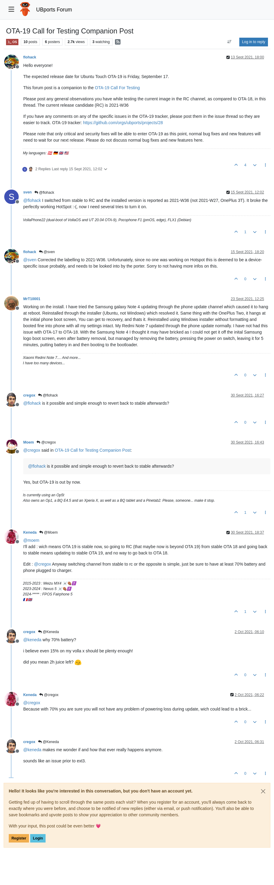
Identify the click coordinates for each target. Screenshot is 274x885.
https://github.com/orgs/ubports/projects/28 (123, 122)
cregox (29, 395)
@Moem (48, 532)
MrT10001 (31, 299)
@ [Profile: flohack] (32, 200)
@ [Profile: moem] (31, 540)
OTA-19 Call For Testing (117, 87)
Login (38, 838)
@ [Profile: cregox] (31, 450)
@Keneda (48, 632)
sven (27, 192)
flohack (29, 57)
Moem (28, 442)
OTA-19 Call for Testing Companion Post (93, 450)
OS (12, 42)
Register (18, 838)
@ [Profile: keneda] (32, 639)
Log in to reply (253, 42)
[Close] (263, 791)
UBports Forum (54, 10)
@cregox (46, 442)
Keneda (30, 532)
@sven (47, 252)
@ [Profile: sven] (30, 259)
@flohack (44, 192)
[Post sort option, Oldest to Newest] (229, 42)
